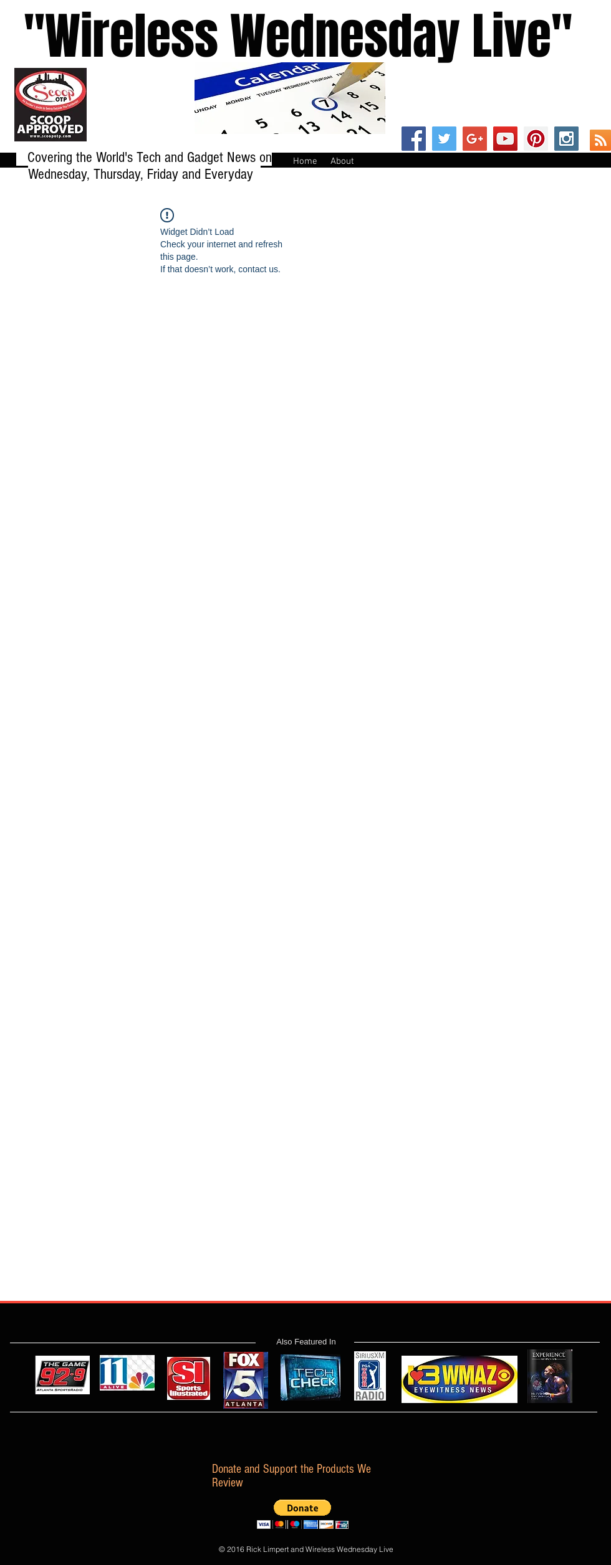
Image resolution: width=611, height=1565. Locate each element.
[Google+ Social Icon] (475, 138)
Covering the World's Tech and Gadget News (143, 157)
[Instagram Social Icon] (566, 138)
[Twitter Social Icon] (444, 138)
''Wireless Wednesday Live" (286, 36)
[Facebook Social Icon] (414, 138)
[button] (303, 1514)
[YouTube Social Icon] (505, 138)
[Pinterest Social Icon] (536, 138)
